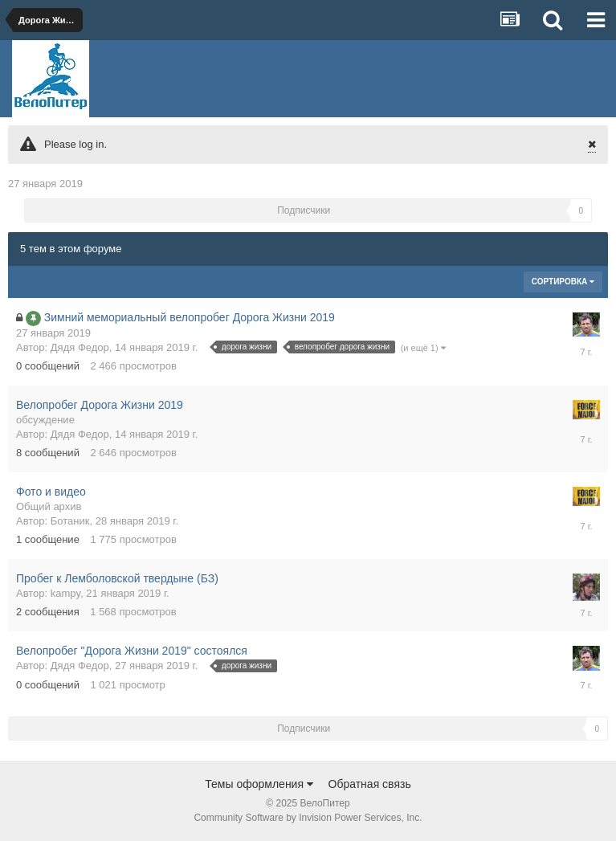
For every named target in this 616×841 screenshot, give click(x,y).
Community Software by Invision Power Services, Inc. (308, 817)
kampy (65, 593)
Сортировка (563, 281)
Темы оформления (259, 784)
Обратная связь (369, 784)
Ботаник (70, 521)
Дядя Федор (80, 347)
